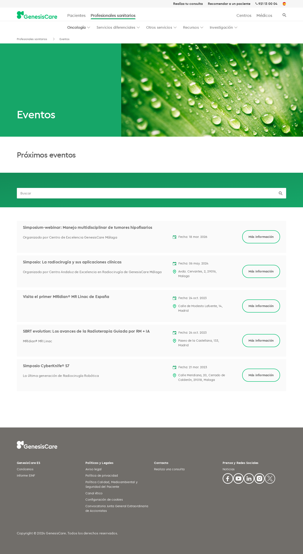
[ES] (284, 4)
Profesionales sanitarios (113, 15)
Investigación (221, 27)
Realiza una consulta (169, 469)
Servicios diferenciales (116, 27)
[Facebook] (228, 478)
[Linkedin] (249, 478)
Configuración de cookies (104, 499)
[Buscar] (284, 15)
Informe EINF (26, 475)
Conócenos (25, 469)
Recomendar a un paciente (229, 4)
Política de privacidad (101, 475)
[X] (270, 478)
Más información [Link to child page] (261, 237)
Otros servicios (159, 27)
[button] (88, 27)
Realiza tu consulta (188, 4)
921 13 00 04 (267, 3)
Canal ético (93, 493)
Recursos (191, 27)
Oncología (76, 27)
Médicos (264, 15)
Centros (244, 15)
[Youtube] (238, 478)
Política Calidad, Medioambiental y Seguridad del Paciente (111, 484)
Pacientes (76, 15)
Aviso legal (93, 469)
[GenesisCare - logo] (37, 15)
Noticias (229, 469)
